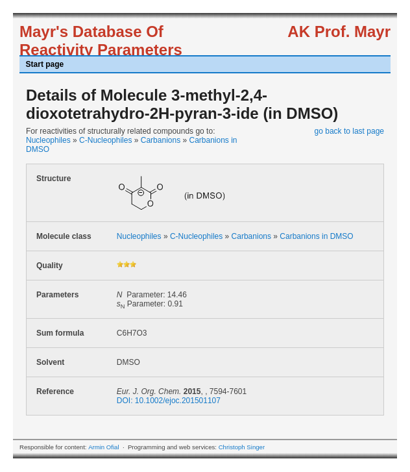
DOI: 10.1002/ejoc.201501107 (169, 400)
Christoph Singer (242, 447)
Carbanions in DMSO (316, 236)
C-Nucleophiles (105, 140)
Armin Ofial (103, 447)
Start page (45, 64)
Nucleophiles (48, 140)
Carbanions (160, 140)
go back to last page (349, 131)
